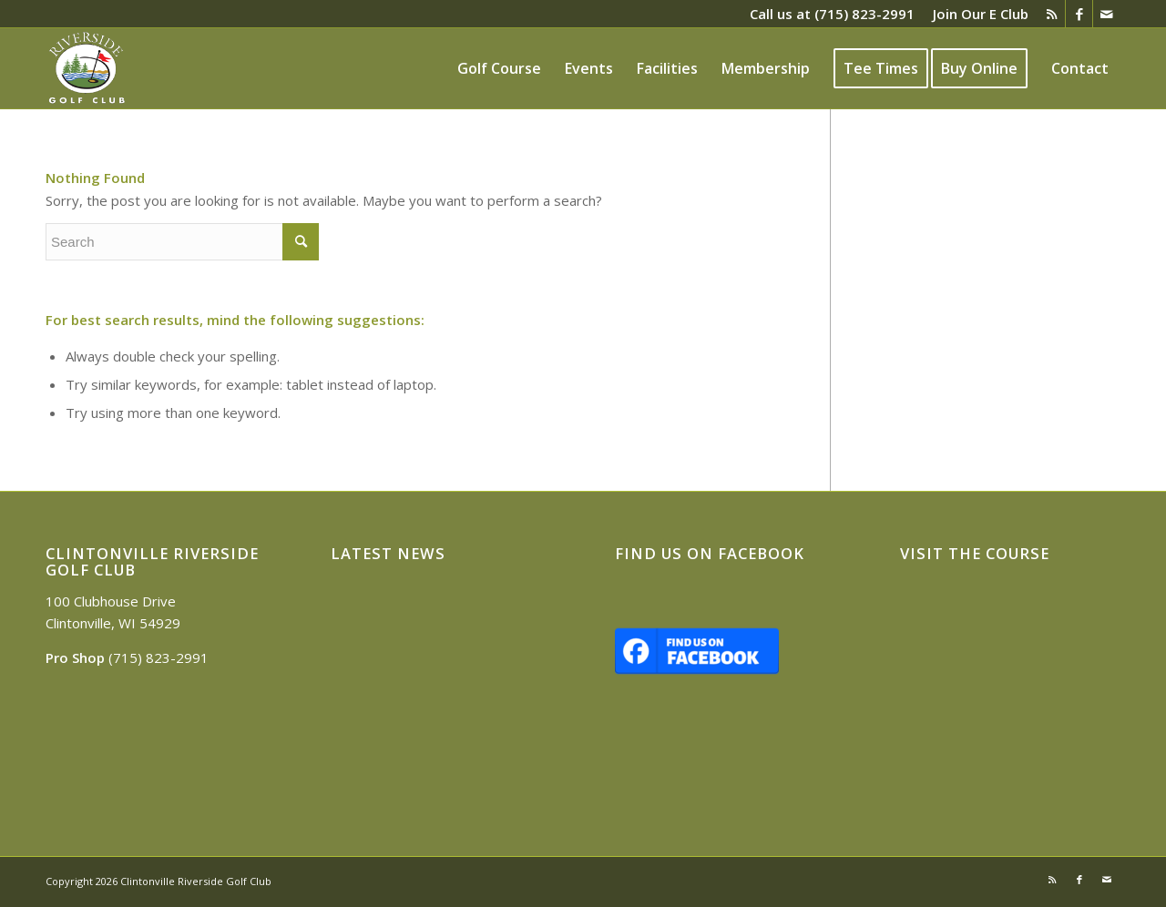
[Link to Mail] (1106, 13)
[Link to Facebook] (1079, 13)
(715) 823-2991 (864, 14)
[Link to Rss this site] (1051, 13)
